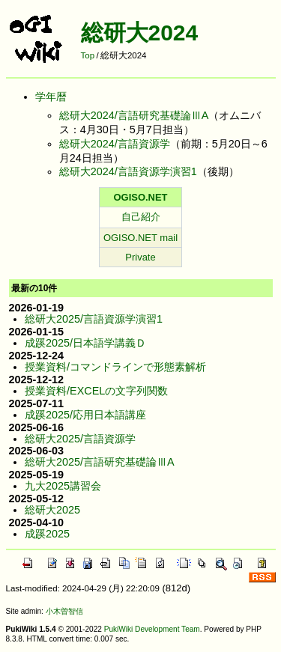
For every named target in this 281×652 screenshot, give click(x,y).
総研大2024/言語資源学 (114, 144)
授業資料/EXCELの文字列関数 (96, 391)
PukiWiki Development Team (152, 629)
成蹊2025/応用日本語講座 (85, 415)
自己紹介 (140, 216)
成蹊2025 (47, 534)
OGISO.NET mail (140, 237)
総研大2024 (140, 32)
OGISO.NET (141, 197)
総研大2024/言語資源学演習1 (128, 171)
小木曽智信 (64, 611)
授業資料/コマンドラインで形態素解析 (115, 367)
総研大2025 (52, 510)
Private (140, 257)
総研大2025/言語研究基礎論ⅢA (100, 462)
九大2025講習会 (63, 486)
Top (88, 55)
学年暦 (51, 97)
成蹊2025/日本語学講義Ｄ (85, 343)
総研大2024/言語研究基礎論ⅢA (134, 115)
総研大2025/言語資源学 (80, 439)
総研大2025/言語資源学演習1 (94, 319)
